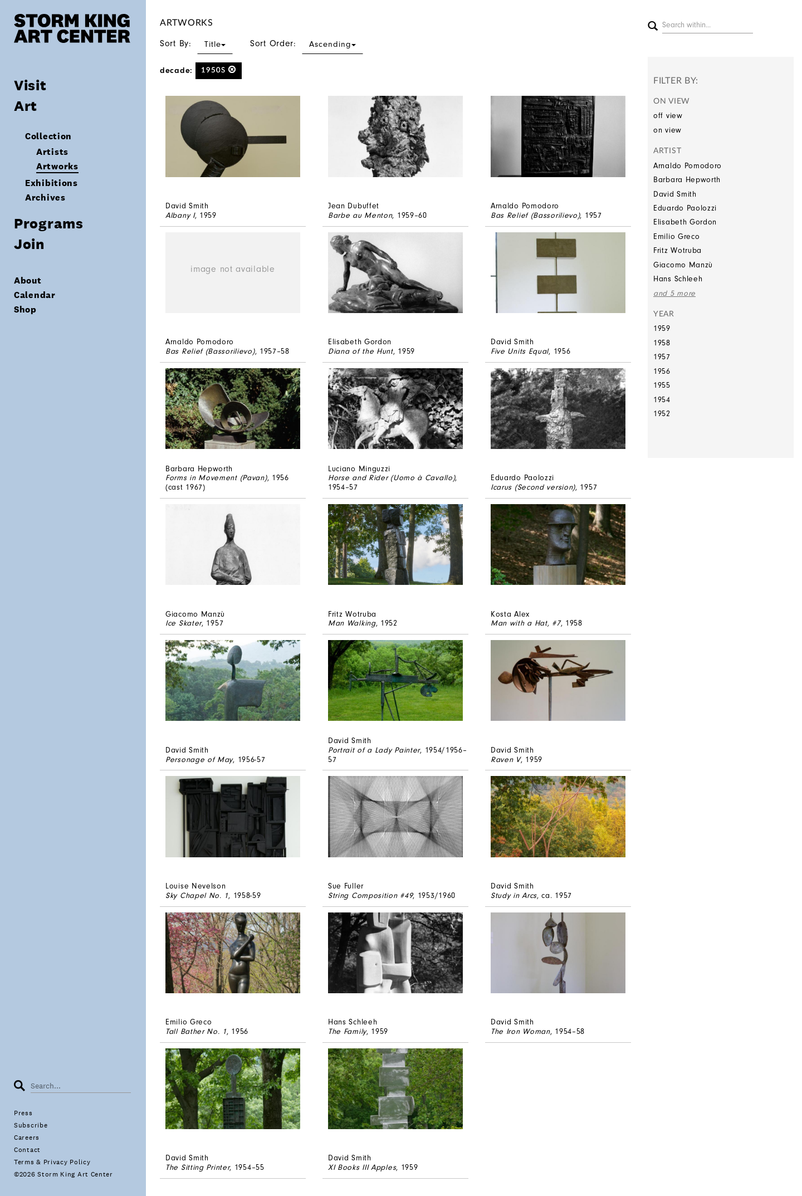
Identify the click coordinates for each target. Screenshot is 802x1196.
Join (29, 244)
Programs (49, 223)
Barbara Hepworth (687, 179)
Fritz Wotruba (677, 250)
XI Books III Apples (362, 1167)
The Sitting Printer (197, 1167)
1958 (662, 343)
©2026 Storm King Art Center (63, 1174)
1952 (662, 413)
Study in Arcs (514, 895)
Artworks (57, 166)
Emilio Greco (676, 236)
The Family (347, 1031)
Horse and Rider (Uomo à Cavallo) (391, 477)
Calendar (35, 295)
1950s (218, 70)
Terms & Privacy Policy (52, 1162)
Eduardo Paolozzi (685, 208)
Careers (27, 1137)
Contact (27, 1149)
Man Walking (352, 623)
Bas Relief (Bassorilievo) (535, 215)
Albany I (180, 215)
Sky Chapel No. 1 (196, 895)
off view (668, 115)
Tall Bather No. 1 (196, 1031)
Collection (48, 136)
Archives (45, 197)
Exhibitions (51, 183)
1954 (662, 399)
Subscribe (30, 1125)
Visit (30, 85)
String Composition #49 (370, 895)
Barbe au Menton (360, 215)
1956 (662, 371)
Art (25, 105)
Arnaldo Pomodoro (687, 165)
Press (23, 1113)
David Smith (675, 194)
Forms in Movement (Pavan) (216, 477)
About (28, 280)
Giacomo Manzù (683, 265)
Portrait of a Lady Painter (374, 750)
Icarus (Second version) (533, 487)
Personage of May (199, 759)
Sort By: (196, 43)
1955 (662, 385)
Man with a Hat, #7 (526, 623)
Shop (25, 309)
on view (667, 130)
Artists (52, 152)
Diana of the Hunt (360, 351)
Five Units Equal (520, 351)
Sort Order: (306, 43)
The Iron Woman (520, 1031)
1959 (662, 328)
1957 (662, 357)
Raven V (506, 759)
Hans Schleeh (677, 279)
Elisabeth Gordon (685, 222)
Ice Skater (183, 623)
